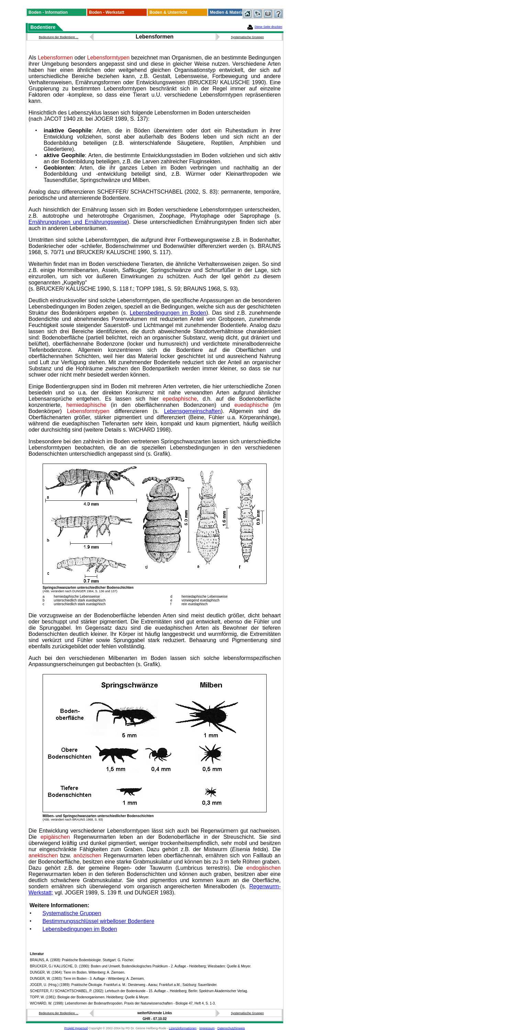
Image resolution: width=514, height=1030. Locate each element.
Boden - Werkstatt (106, 12)
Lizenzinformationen (183, 1028)
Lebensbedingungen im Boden (168, 313)
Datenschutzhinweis (231, 1028)
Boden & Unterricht (168, 12)
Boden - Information (48, 12)
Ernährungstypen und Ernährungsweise (78, 222)
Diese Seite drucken (268, 27)
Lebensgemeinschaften (192, 411)
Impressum (207, 1028)
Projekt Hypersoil (76, 1028)
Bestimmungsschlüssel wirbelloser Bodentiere (98, 921)
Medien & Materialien (230, 12)
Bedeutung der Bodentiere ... (58, 37)
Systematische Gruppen (247, 37)
